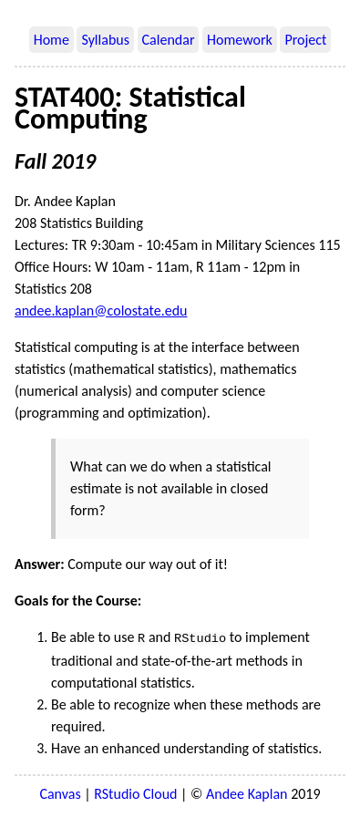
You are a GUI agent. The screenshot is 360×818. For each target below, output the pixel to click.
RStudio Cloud (135, 792)
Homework (240, 39)
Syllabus (105, 39)
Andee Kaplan (246, 792)
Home (51, 39)
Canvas (59, 792)
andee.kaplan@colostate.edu (101, 310)
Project (305, 39)
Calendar (168, 39)
